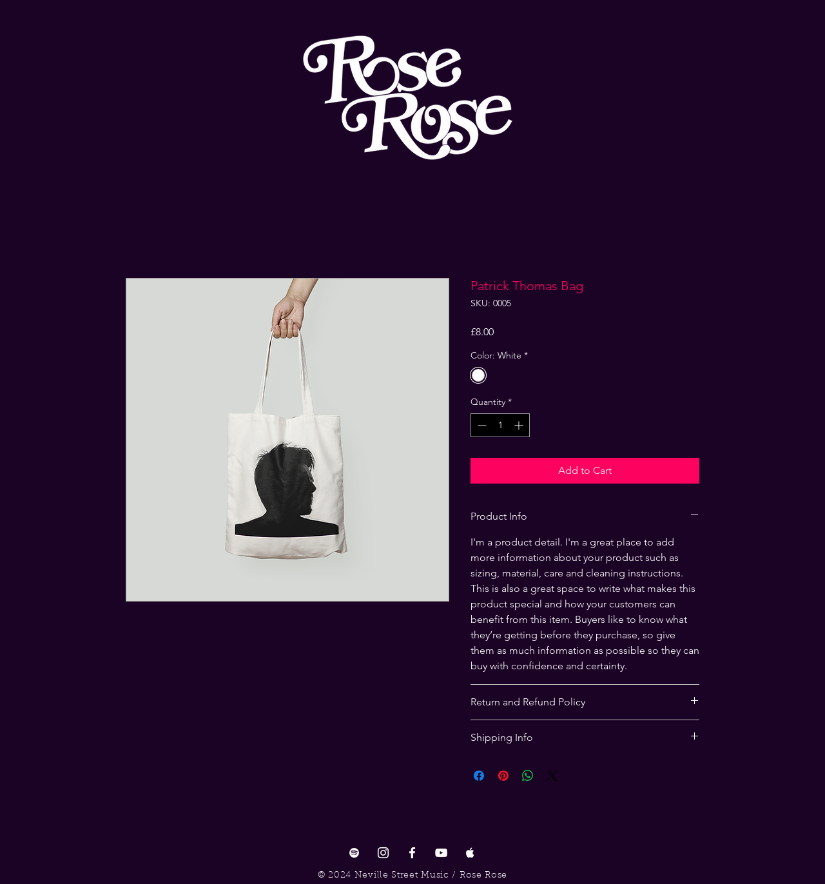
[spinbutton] (500, 425)
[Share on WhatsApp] (528, 775)
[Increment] (520, 425)
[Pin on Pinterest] (503, 775)
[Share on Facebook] (479, 775)
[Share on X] (552, 775)
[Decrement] (480, 425)
